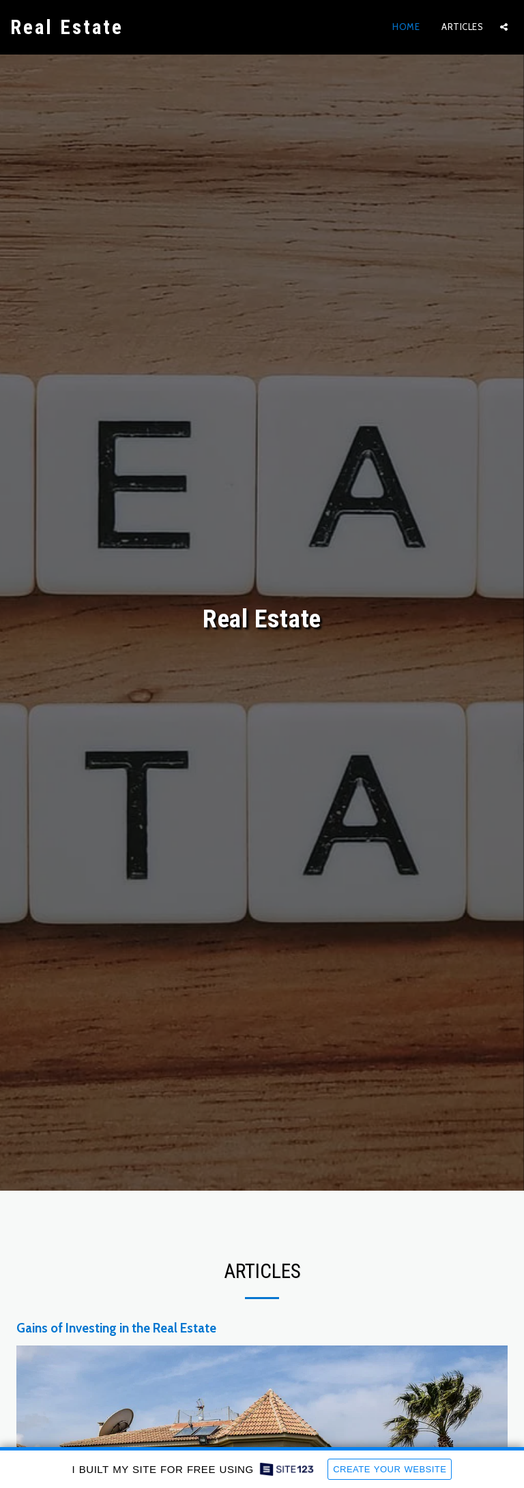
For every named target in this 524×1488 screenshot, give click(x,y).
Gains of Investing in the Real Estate (116, 1328)
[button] (504, 27)
